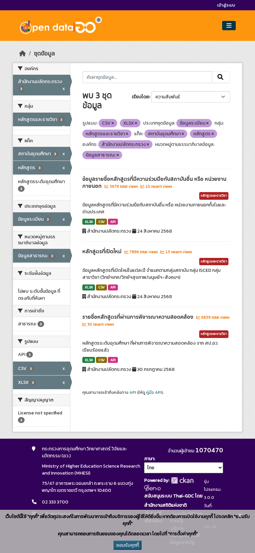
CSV (101, 221)
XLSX (89, 221)
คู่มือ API (154, 392)
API (113, 221)
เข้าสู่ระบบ (226, 5)
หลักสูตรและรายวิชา (214, 195)
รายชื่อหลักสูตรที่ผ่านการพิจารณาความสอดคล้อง (138, 317)
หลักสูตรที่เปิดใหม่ (102, 251)
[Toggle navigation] (229, 26)
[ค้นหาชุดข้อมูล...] (147, 77)
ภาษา (149, 458)
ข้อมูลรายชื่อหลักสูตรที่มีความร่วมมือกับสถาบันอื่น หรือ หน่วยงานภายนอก (154, 182)
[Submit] (221, 77)
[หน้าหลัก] (22, 53)
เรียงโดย (140, 96)
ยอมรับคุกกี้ (127, 545)
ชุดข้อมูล (44, 53)
